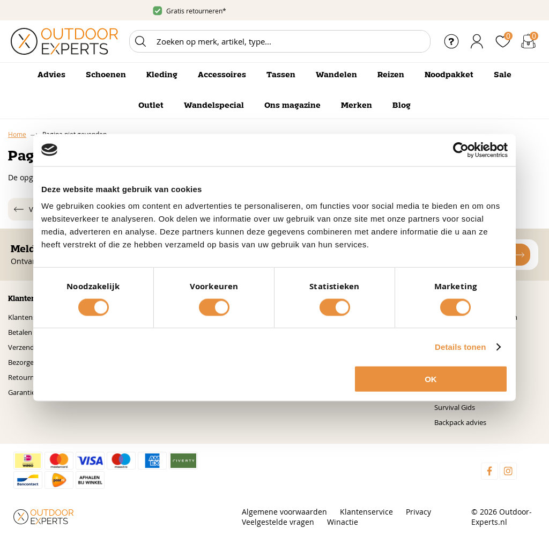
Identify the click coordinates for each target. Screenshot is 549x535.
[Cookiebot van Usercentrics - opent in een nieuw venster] (461, 150)
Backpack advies (460, 422)
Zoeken (140, 41)
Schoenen (106, 75)
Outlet (151, 105)
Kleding (161, 75)
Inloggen (477, 41)
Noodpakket (449, 75)
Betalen (20, 332)
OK (431, 379)
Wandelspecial (214, 105)
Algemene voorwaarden (284, 512)
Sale (502, 75)
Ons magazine (292, 105)
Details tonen (460, 346)
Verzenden (25, 347)
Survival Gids (454, 407)
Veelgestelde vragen (278, 522)
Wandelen (336, 75)
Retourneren (28, 377)
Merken (356, 105)
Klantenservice (31, 317)
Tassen (280, 75)
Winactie (342, 522)
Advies (51, 75)
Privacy (418, 512)
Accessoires (222, 75)
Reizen (390, 75)
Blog (401, 105)
